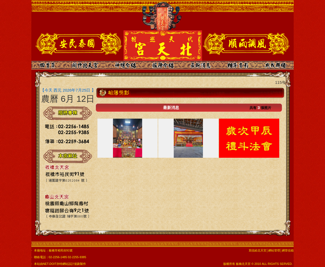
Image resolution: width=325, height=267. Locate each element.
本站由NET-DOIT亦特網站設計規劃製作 (60, 263)
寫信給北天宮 (257, 250)
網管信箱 (288, 250)
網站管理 (274, 250)
